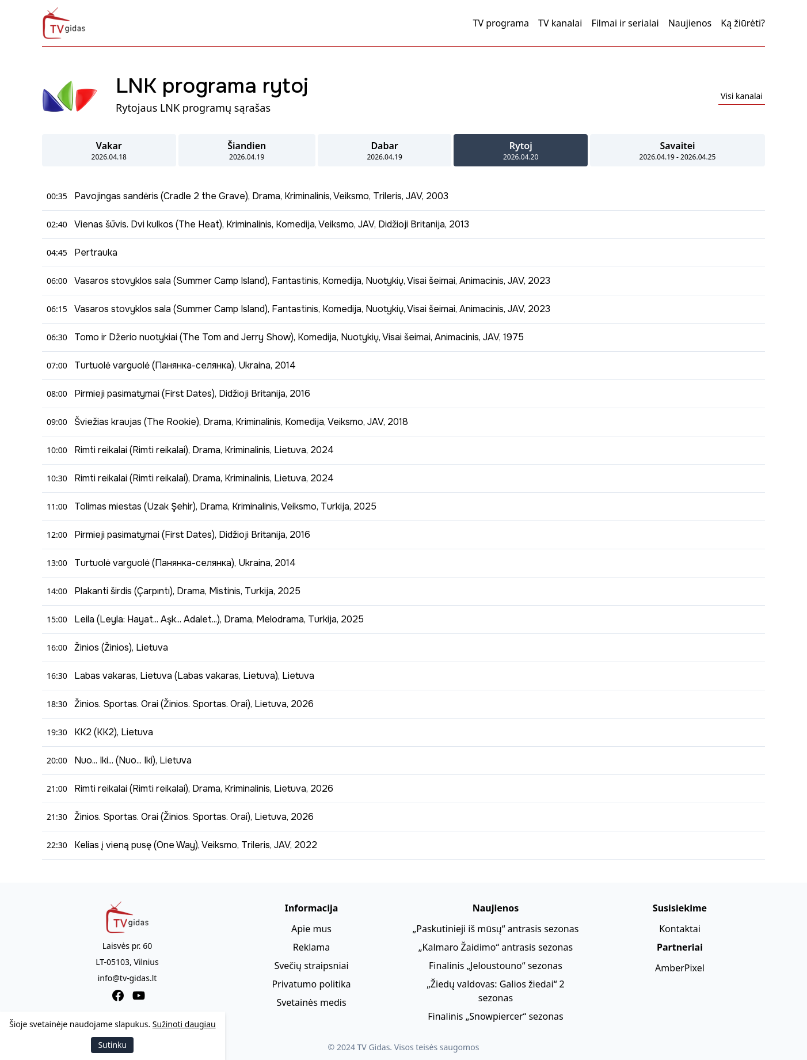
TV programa (501, 23)
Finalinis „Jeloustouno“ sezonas (495, 965)
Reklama (311, 947)
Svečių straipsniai (311, 965)
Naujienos (690, 23)
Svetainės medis (311, 1002)
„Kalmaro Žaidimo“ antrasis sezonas (495, 947)
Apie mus (311, 928)
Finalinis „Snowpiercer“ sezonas (495, 1016)
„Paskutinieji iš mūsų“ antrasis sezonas (496, 928)
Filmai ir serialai (624, 23)
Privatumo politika (311, 984)
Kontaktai (680, 928)
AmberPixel (680, 968)
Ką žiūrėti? (743, 23)
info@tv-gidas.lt (127, 977)
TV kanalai (560, 23)
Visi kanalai (742, 95)
